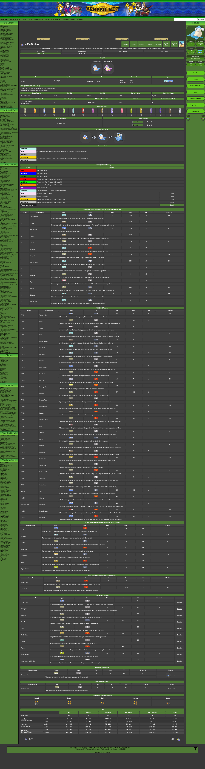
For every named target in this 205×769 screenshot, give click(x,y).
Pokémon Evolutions (5, 142)
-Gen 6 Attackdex (4, 56)
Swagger (33, 275)
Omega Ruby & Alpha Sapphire (8, 223)
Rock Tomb (43, 406)
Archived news (4, 26)
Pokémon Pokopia (5, 175)
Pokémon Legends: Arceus (7, 190)
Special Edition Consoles (6, 341)
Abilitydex (2, 66)
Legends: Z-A (3, 172)
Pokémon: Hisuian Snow (6, 144)
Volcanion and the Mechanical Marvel (8, 422)
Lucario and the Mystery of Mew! (8, 400)
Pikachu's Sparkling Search (7, 450)
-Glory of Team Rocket (6, 538)
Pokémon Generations (6, 140)
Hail (31, 269)
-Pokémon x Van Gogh (6, 92)
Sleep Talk (42, 465)
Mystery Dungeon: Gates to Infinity (9, 252)
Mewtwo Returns (4, 394)
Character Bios (4, 115)
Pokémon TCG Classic (6, 472)
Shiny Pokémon (4, 137)
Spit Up (23, 622)
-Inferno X (2, 532)
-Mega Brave (3, 533)
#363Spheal (31, 739)
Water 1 (149, 122)
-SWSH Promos (4, 520)
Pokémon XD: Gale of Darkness (8, 296)
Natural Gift (43, 472)
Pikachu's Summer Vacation (7, 435)
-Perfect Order (4, 479)
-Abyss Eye (3, 527)
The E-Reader (4, 309)
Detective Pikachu (5, 217)
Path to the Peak (4, 148)
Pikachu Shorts (9, 433)
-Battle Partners (4, 541)
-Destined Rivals (4, 487)
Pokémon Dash (4, 298)
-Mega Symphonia (5, 534)
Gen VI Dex (123, 51)
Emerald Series (4, 372)
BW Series (3, 377)
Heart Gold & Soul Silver (6, 269)
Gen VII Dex (82, 51)
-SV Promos (3, 519)
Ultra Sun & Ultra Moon (6, 207)
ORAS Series (3, 381)
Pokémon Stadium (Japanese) (8, 329)
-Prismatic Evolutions (5, 490)
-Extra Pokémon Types (6, 465)
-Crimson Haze (4, 550)
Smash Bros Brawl (5, 288)
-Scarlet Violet (3, 504)
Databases (9, 23)
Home (12, 19)
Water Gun (33, 230)
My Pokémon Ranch (5, 287)
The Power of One (5, 391)
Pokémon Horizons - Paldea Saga (9, 132)
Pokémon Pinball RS (5, 302)
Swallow (23, 615)
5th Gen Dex (166, 44)
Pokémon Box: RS (5, 300)
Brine (41, 439)
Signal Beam (25, 569)
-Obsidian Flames (4, 502)
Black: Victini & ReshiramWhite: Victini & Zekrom (8, 410)
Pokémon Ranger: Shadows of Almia (8, 283)
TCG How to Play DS (5, 262)
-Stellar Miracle (4, 546)
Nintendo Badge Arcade (6, 243)
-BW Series (3, 510)
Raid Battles (3, 470)
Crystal (2, 315)
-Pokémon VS (3, 555)
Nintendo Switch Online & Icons (8, 347)
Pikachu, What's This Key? (7, 455)
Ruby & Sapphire (4, 291)
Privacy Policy (108, 747)
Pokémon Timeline (5, 82)
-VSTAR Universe (4, 554)
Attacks (141, 44)
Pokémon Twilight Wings (6, 141)
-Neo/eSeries (3, 513)
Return (41, 393)
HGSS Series (3, 376)
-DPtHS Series (4, 511)
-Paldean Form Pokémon (6, 107)
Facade (41, 413)
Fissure (23, 648)
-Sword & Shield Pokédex (6, 39)
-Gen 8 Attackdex (4, 59)
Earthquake (43, 387)
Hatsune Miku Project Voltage (8, 88)
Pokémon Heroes (4, 396)
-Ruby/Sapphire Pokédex (6, 32)
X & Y (1, 222)
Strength (42, 498)
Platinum (2, 268)
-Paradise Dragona (5, 545)
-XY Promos (3, 523)
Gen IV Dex (40, 53)
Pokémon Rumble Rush (6, 214)
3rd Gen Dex (174, 44)
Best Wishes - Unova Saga (7, 124)
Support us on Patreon (102, 752)
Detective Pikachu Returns (7, 184)
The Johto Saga (4, 119)
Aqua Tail (24, 549)
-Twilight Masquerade (5, 495)
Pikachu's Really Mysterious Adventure (7, 452)
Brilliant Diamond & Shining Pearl (9, 189)
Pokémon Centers (5, 84)
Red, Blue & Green (5, 322)
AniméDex (3, 114)
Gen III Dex (82, 53)
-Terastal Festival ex (5, 542)
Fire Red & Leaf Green (6, 292)
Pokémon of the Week (6, 76)
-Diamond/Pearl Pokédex (6, 33)
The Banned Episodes (6, 136)
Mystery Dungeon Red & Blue (8, 304)
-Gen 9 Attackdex (4, 60)
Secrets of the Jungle (5, 428)
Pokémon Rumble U (5, 251)
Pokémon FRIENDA (5, 352)
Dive (22, 529)
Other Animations (4, 153)
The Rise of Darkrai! (5, 404)
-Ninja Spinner (4, 528)
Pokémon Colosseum (5, 295)
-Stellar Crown (4, 493)
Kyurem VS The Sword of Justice (8, 412)
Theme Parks (3, 98)
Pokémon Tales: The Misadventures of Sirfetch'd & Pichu (7, 158)
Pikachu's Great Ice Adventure (8, 448)
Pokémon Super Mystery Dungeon (9, 235)
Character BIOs (4, 360)
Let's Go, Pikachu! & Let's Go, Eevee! (8, 209)
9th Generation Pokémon (6, 105)
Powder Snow (34, 216)
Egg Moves (158, 44)
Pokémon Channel (5, 299)
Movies (9, 385)
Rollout (23, 562)
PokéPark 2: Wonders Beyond (8, 254)
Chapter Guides (4, 363)
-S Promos (3, 559)
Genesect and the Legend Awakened (7, 415)
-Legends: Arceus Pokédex (7, 42)
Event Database (4, 103)
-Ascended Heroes (5, 481)
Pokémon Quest (4, 218)
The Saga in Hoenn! (5, 120)
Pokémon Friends (4, 176)
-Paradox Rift (3, 499)
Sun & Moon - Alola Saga (6, 127)
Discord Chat (3, 101)
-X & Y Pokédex (4, 35)
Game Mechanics (4, 73)
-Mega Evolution (4, 483)
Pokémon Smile (4, 198)
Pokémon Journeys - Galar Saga (8, 128)
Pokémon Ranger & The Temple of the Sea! (9, 402)
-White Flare (3, 486)
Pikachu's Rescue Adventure (7, 437)
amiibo (2, 346)
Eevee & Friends (4, 454)
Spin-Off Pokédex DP (5, 68)
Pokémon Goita (4, 350)
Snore (32, 288)
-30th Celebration (4, 476)
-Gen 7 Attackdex (4, 58)
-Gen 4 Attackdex (4, 54)
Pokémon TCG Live (5, 204)
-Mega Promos (4, 517)
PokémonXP (3, 86)
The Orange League (5, 118)
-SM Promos (3, 521)
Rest (31, 282)
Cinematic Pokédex (5, 72)
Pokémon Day (4, 93)
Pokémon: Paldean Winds (7, 145)
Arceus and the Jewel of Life (7, 407)
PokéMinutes (3, 149)
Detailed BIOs (3, 361)
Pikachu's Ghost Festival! (6, 444)
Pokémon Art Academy (6, 228)
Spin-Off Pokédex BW (6, 69)
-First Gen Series (4, 515)
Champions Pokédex (68, 19)
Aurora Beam (34, 262)
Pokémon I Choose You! (6, 424)
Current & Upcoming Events (7, 102)
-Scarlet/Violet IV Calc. (6, 75)
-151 (1, 500)
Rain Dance (43, 367)
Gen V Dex (164, 51)
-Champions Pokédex (5, 47)
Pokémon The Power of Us (7, 425)
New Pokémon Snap (5, 201)
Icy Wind (23, 536)
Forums (17, 19)
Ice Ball (32, 249)
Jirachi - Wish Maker (5, 398)
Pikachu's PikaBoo (5, 439)
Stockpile (24, 609)
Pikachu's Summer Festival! (7, 443)
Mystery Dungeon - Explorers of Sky (8, 280)
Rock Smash (43, 511)
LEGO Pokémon (4, 96)
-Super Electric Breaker (6, 544)
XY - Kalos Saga (4, 125)
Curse (23, 641)
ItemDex (2, 63)
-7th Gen (2, 81)
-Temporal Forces (4, 496)
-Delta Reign (3, 474)
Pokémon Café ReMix (6, 179)
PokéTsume (3, 162)
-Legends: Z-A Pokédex (6, 46)
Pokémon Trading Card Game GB (9, 332)
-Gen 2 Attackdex (4, 51)
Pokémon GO (3, 177)
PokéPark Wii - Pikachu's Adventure (6, 276)
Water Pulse (43, 315)
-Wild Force (3, 551)
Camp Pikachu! (4, 441)
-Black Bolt (3, 485)
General (125, 44)
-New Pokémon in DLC (6, 106)
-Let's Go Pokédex (5, 38)
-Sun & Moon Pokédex (6, 37)
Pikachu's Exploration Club (7, 447)
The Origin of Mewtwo (6, 389)
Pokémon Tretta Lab (5, 249)
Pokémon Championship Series (8, 85)
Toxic (41, 328)
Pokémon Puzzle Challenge (7, 317)
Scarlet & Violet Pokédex (52, 19)
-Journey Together (5, 489)
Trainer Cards (3, 466)
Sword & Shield (4, 188)
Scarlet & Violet (4, 171)
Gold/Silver (3, 313)
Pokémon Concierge (5, 155)
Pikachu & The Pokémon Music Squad (8, 457)
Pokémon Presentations (6, 94)
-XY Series (3, 508)
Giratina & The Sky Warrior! (7, 406)
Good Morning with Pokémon (7, 151)
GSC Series (3, 368)
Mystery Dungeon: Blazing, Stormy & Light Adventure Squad (9, 273)
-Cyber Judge (3, 553)
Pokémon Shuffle (4, 232)
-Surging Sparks (4, 491)
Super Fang (24, 582)
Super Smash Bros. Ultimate (7, 219)
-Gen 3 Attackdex (4, 52)
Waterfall (42, 517)
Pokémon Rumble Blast (6, 256)
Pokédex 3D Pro (4, 258)
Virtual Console (4, 339)
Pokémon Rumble (5, 271)
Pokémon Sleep (4, 183)
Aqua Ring (24, 661)
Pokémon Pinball (4, 328)
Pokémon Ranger (4, 303)
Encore (32, 236)
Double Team (43, 400)
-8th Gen (2, 80)
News (1, 25)
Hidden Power (43, 341)
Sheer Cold (33, 301)
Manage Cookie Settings (122, 747)
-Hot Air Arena (3, 540)
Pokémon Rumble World (6, 234)
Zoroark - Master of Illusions (7, 408)
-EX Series (3, 512)
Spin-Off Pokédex (4, 67)
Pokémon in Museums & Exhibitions (6, 90)
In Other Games (4, 338)
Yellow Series (3, 367)
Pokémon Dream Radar (6, 248)
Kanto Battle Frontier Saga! (7, 121)
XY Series (2, 380)
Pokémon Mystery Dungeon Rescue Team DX (7, 196)
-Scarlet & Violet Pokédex (6, 45)
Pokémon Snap (4, 326)
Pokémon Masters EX (6, 180)
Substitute (42, 485)
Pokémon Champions (5, 173)
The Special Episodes (6, 135)
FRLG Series (3, 370)
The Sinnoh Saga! (5, 123)
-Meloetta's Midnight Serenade (8, 413)
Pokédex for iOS (4, 264)
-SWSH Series (4, 506)
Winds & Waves (4, 168)
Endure (41, 446)
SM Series (3, 382)
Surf (40, 491)
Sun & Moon (3, 206)
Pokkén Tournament (5, 239)
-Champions (3, 77)
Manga (9, 355)
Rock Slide (42, 459)
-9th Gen (2, 79)
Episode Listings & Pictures (7, 112)
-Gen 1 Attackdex (4, 50)
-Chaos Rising (4, 478)
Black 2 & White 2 (4, 247)
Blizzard (32, 295)
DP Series (2, 373)
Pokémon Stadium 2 (5, 316)
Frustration (42, 374)
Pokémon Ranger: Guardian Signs (9, 270)
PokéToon (2, 146)
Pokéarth (79, 19)
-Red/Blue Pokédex (5, 29)
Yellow (2, 324)
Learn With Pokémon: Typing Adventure (7, 260)
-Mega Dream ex (4, 530)
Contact (24, 19)
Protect (41, 361)
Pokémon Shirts (4, 97)
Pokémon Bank (4, 224)
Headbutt (24, 589)
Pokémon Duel (4, 240)
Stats (150, 44)
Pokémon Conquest (5, 253)
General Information (5, 357)
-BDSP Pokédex (4, 41)
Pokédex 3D (3, 257)
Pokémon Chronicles (5, 133)
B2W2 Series (3, 378)
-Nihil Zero (3, 529)
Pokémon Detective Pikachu (7, 430)
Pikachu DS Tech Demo (6, 307)
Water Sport (24, 602)
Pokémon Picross (4, 236)
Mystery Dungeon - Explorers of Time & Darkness (8, 285)
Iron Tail (41, 380)
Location (133, 44)
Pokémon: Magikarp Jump (7, 213)
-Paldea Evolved (4, 503)
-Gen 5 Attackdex (4, 55)
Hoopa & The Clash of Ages (7, 420)
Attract (41, 432)
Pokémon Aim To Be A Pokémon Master (8, 130)
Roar (40, 321)
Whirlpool (42, 504)
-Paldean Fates (4, 498)
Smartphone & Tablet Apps (7, 343)
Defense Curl (25, 675)
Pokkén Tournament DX (6, 215)
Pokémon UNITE (4, 181)
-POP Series (3, 524)
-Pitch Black (3, 477)
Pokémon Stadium (5, 330)
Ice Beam (42, 348)
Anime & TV (9, 110)
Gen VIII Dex (41, 51)
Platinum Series (4, 374)
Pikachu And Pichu (5, 438)
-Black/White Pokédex (6, 34)
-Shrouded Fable (4, 494)
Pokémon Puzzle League (6, 325)
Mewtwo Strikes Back (5, 390)
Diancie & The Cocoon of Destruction (6, 418)
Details (172, 205)
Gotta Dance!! (3, 442)
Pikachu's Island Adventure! (7, 446)
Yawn (22, 628)
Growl (32, 223)
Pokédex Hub (39, 19)
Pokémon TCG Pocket (6, 185)
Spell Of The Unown (5, 392)
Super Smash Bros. (5, 333)
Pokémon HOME (4, 192)
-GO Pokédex (3, 43)
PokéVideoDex (4, 150)
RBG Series (3, 365)
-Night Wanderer (4, 547)
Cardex (2, 71)
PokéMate (2, 311)
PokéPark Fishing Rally (6, 308)
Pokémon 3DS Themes (6, 342)
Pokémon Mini (4, 318)
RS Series (2, 369)
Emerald (2, 294)
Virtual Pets (3, 345)
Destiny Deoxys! (4, 399)
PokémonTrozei (4, 305)
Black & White (3, 245)
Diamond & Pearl (4, 266)
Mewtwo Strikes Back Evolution (8, 426)
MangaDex (3, 359)
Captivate (42, 452)
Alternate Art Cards (5, 469)
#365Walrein (173, 739)
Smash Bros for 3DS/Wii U (7, 241)
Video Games (9, 165)
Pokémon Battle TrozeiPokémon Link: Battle (8, 226)
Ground (149, 125)
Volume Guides (4, 364)
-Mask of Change (4, 549)
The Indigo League (5, 116)
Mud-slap (24, 556)
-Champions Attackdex (6, 62)
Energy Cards (3, 468)
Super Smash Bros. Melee (7, 320)
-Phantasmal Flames (5, 482)
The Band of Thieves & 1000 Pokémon (7, 230)
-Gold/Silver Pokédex (5, 30)
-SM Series (3, 507)
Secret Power (43, 419)
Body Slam (33, 256)
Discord (30, 19)
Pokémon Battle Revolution (7, 278)
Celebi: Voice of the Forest (7, 395)
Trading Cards (9, 460)
